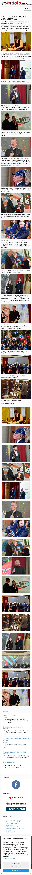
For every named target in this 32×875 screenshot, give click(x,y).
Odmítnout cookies (16, 867)
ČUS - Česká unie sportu (12, 826)
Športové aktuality (10, 832)
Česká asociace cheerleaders (13, 822)
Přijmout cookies (16, 870)
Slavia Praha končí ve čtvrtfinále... (13, 727)
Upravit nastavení (16, 863)
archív (27, 772)
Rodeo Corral (9, 825)
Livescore (8, 830)
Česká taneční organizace (12, 823)
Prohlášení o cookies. (9, 858)
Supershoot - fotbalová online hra (15, 828)
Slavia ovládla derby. (9, 762)
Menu (27, 9)
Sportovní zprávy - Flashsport (13, 820)
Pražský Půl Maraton (9, 715)
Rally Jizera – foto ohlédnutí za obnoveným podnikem (16, 739)
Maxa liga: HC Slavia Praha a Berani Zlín (15, 752)
